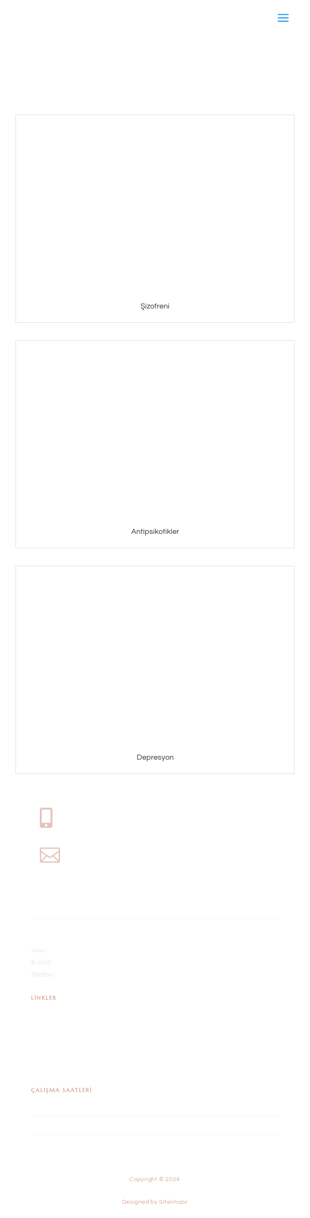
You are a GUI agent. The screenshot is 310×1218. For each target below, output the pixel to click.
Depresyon (155, 757)
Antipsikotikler (155, 532)
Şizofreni (155, 306)
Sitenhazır (175, 1184)
